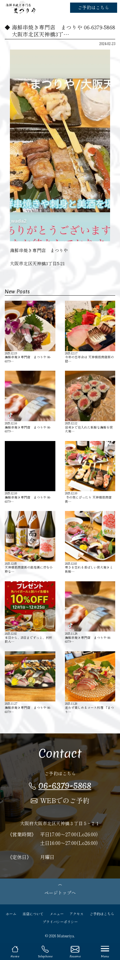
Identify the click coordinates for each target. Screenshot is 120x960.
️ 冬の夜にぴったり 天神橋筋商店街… (90, 472)
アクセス (76, 913)
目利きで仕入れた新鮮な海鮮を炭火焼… (90, 402)
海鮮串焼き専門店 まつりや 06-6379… (30, 332)
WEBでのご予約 (60, 800)
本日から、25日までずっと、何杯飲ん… (30, 612)
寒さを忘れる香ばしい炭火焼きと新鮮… (90, 542)
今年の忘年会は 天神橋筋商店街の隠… (90, 332)
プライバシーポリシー (60, 921)
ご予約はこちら (93, 7)
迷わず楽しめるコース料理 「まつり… (90, 682)
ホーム (11, 913)
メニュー (57, 913)
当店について (33, 913)
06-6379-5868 (60, 786)
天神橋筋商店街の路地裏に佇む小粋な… (30, 542)
